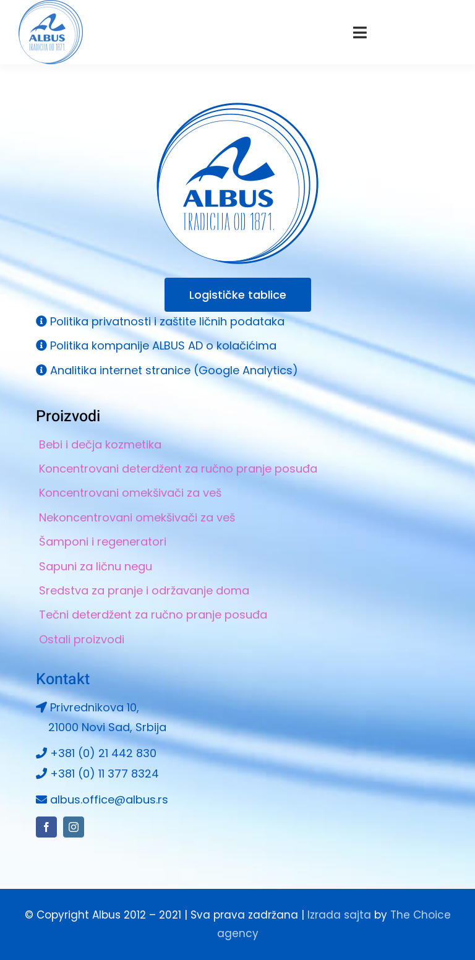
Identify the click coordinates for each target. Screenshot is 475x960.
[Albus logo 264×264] (237, 108)
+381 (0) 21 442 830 (103, 753)
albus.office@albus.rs (109, 799)
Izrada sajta (339, 914)
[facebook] (46, 827)
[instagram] (73, 827)
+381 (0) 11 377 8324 (104, 773)
